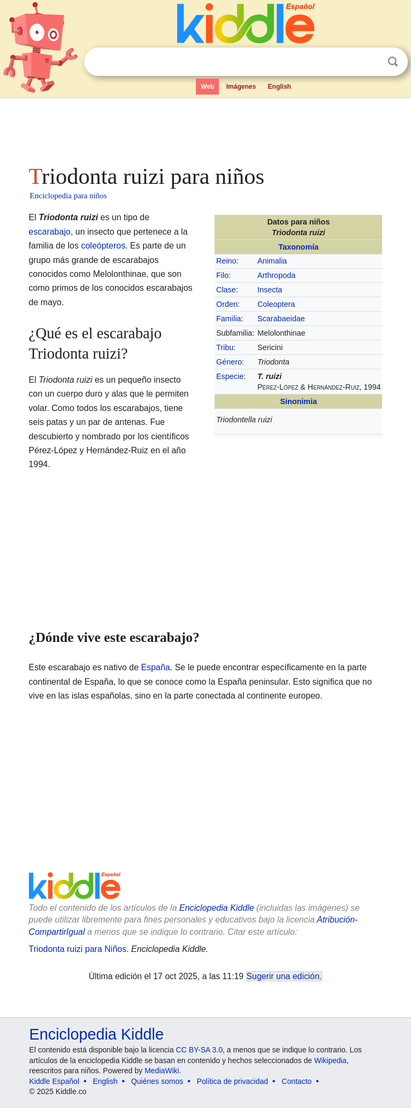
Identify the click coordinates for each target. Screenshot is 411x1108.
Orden (227, 304)
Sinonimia (298, 401)
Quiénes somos (157, 1081)
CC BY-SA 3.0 (199, 1049)
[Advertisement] (206, 128)
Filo (222, 275)
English (279, 86)
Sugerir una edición (283, 976)
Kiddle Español (54, 1081)
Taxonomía (298, 247)
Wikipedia (330, 1060)
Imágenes (241, 86)
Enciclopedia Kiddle (216, 907)
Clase (226, 289)
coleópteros (103, 245)
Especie (229, 376)
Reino (226, 261)
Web (207, 86)
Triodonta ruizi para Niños (78, 949)
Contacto (296, 1081)
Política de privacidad (232, 1081)
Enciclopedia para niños (68, 195)
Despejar (371, 62)
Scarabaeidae (281, 318)
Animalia (272, 261)
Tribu (224, 347)
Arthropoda (276, 275)
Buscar (393, 62)
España (155, 667)
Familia (228, 318)
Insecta (269, 289)
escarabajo (50, 231)
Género (229, 362)
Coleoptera (276, 304)
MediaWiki (161, 1070)
